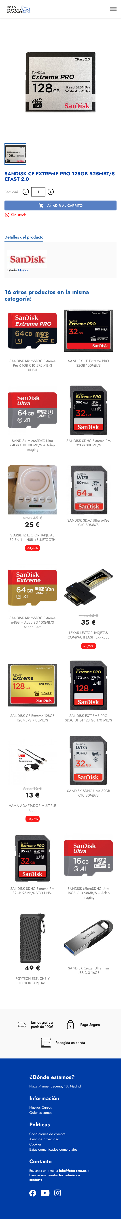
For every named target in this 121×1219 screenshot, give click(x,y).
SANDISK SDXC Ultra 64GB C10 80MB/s (88, 522)
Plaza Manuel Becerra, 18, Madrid (55, 1086)
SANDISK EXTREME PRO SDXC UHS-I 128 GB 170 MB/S (88, 718)
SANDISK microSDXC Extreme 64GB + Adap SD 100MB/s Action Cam (32, 622)
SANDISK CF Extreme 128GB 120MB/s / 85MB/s (32, 718)
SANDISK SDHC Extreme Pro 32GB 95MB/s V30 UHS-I (32, 891)
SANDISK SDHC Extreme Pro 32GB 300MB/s (88, 443)
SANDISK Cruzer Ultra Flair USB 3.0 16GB (88, 970)
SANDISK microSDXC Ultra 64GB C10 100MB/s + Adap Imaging (32, 445)
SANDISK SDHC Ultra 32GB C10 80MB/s (88, 793)
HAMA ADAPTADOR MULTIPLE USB (32, 808)
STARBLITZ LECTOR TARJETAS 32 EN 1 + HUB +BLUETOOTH (32, 537)
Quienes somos (40, 1112)
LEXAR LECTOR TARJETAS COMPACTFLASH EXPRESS (89, 635)
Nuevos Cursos (40, 1107)
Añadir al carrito (60, 206)
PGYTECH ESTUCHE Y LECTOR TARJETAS (32, 981)
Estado (12, 270)
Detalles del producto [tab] (23, 237)
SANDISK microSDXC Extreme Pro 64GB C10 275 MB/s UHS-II (32, 365)
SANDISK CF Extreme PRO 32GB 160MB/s (88, 363)
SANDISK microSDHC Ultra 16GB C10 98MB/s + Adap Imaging (88, 893)
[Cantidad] (38, 191)
